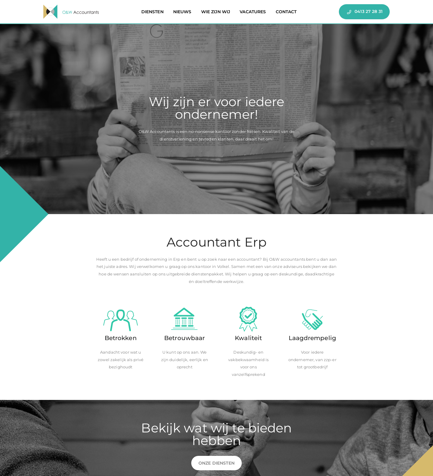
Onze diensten (216, 463)
